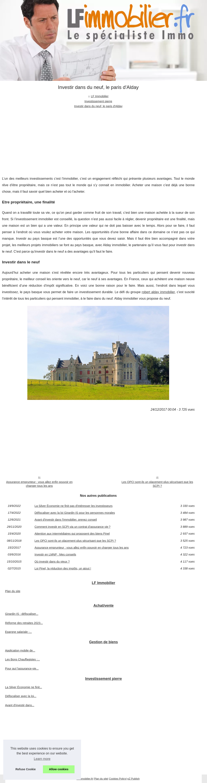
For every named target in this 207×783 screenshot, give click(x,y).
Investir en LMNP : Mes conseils (55, 554)
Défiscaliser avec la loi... (20, 696)
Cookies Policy (117, 778)
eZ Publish (133, 778)
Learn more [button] (42, 759)
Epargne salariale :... (18, 631)
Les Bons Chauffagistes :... (22, 659)
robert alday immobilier (158, 292)
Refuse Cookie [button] (25, 769)
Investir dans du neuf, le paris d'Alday (98, 106)
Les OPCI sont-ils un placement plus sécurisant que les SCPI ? (157, 483)
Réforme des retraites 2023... (24, 623)
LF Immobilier (100, 96)
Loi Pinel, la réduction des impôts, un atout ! (62, 568)
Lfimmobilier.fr (85, 778)
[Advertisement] (98, 139)
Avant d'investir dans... (19, 705)
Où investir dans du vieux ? (52, 561)
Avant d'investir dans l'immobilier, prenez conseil (65, 519)
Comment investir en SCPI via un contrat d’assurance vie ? (72, 526)
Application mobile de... (20, 650)
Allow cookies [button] (58, 769)
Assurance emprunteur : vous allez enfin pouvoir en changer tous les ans (39, 483)
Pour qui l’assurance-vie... (22, 668)
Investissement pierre (98, 101)
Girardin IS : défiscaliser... (21, 613)
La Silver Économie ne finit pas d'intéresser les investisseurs (73, 505)
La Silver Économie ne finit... (23, 687)
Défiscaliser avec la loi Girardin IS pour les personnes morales (74, 512)
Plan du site (12, 591)
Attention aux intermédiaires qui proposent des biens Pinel (72, 533)
